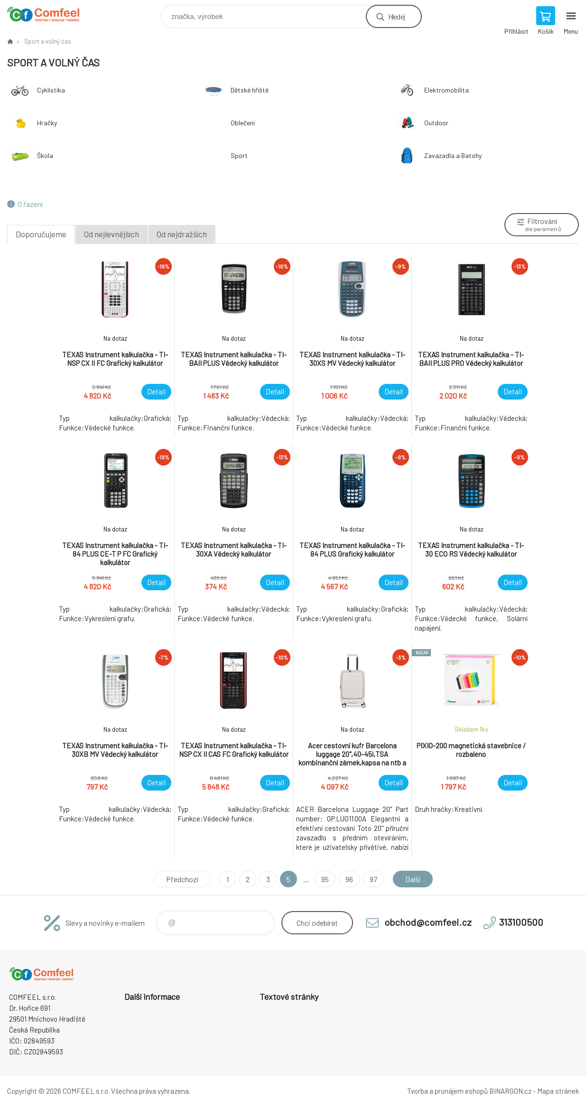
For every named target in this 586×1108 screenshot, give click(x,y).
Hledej (396, 16)
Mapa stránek (558, 1091)
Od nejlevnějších (111, 234)
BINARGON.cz (510, 1091)
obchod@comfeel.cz (428, 922)
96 (349, 879)
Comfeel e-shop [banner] (49, 14)
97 (373, 879)
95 (325, 879)
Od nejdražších (182, 234)
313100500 (521, 922)
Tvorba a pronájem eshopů (447, 1091)
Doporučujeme (41, 234)
